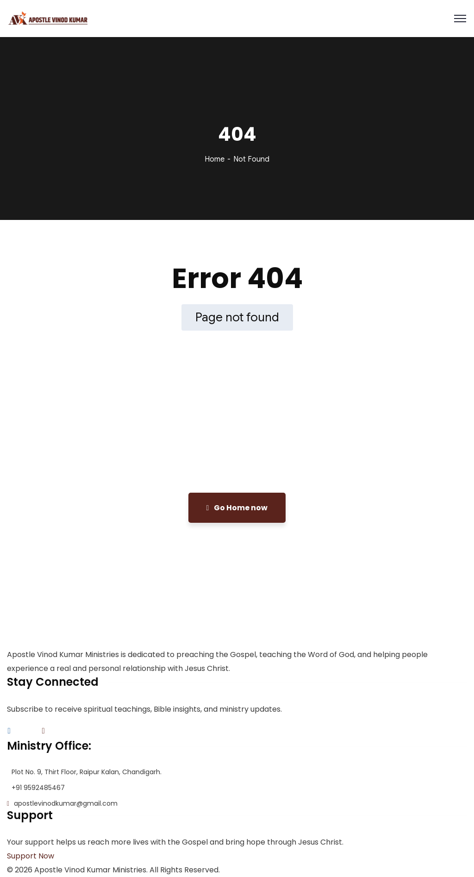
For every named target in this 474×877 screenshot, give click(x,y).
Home (215, 159)
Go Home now (237, 507)
